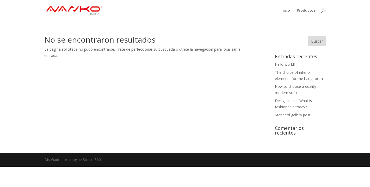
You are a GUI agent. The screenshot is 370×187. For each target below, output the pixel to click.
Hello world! (285, 64)
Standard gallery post (293, 114)
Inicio (285, 11)
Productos (306, 11)
